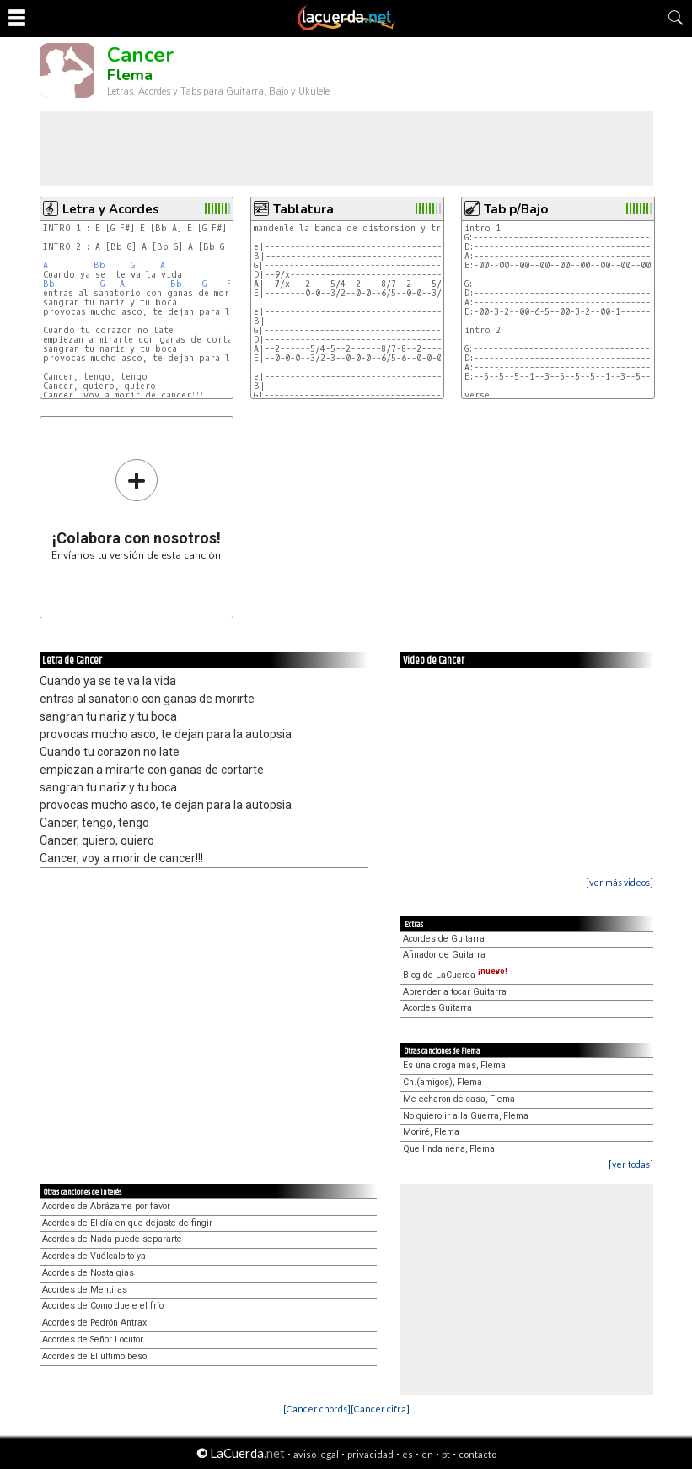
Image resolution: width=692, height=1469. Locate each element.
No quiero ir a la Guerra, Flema (465, 1115)
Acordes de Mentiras (84, 1289)
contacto (477, 1454)
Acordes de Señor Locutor (92, 1339)
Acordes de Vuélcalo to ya (94, 1255)
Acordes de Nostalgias (88, 1272)
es (407, 1454)
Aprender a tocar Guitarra (455, 991)
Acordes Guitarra (437, 1007)
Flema (130, 75)
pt (446, 1454)
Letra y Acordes (110, 209)
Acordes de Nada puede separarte (112, 1239)
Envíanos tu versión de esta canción (136, 509)
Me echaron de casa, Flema (459, 1099)
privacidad (370, 1454)
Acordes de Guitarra (444, 938)
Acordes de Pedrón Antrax (94, 1322)
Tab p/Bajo (516, 209)
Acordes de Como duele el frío (103, 1305)
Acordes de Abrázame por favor (106, 1206)
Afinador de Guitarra (444, 954)
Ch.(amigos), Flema (442, 1082)
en (427, 1454)
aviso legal (316, 1454)
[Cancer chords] (317, 1408)
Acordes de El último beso (94, 1356)
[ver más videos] (619, 882)
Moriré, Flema (431, 1131)
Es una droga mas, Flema (454, 1065)
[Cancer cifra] (380, 1408)
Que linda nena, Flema (449, 1148)
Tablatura (303, 209)
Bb (99, 265)
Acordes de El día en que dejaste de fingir (127, 1223)
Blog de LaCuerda (455, 974)
